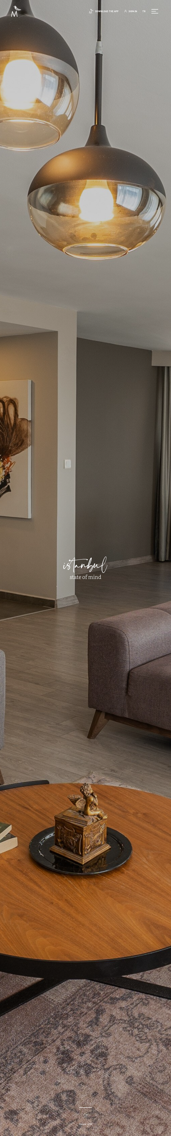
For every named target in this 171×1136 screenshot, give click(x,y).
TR (144, 11)
